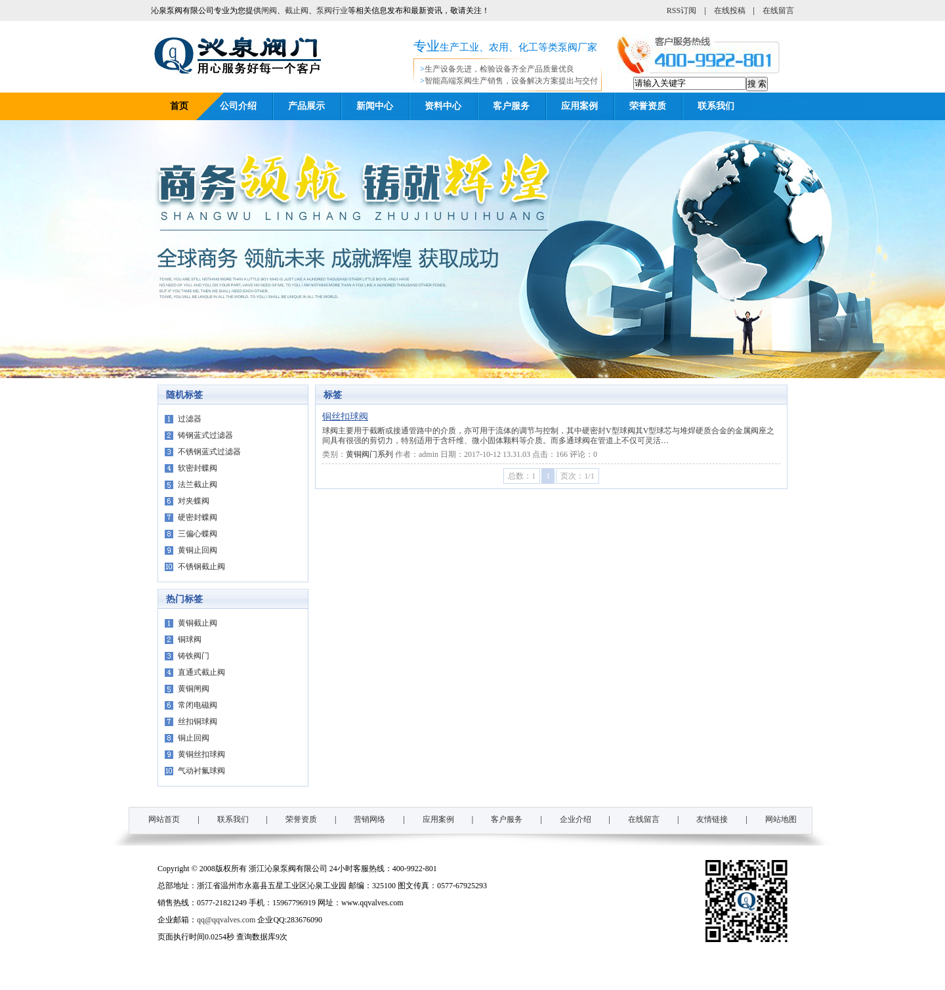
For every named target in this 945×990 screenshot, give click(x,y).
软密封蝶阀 (197, 468)
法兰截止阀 (197, 484)
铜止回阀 (193, 737)
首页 (179, 106)
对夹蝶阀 (193, 501)
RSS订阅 (681, 10)
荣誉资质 (647, 106)
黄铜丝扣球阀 (201, 754)
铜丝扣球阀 (345, 416)
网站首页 (164, 819)
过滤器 (189, 418)
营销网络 (369, 819)
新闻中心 (374, 106)
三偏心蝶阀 (197, 533)
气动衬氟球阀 (201, 770)
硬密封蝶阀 (197, 517)
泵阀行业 (332, 10)
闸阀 (269, 10)
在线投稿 (730, 10)
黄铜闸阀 (193, 688)
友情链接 (712, 819)
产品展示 (306, 106)
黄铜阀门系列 (369, 454)
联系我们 (716, 106)
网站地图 (781, 819)
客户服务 (511, 106)
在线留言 (778, 10)
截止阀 (296, 10)
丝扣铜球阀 (197, 721)
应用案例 (579, 106)
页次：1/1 (577, 476)
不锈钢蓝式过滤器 (209, 451)
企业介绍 (575, 819)
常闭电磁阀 (197, 705)
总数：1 (522, 476)
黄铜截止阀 (197, 623)
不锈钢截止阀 (201, 566)
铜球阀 (189, 639)
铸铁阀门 (193, 655)
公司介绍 (238, 106)
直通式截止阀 (201, 672)
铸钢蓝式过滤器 (205, 435)
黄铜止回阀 (197, 550)
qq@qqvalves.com (226, 919)
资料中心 (443, 106)
